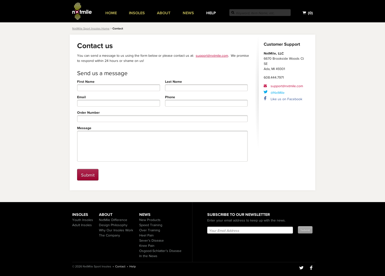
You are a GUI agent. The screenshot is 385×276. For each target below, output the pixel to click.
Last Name (173, 81)
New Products (150, 220)
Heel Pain (146, 235)
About (163, 13)
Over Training (149, 230)
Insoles (137, 13)
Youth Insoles (82, 220)
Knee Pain (146, 246)
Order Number (88, 112)
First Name (86, 81)
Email (81, 97)
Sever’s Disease (151, 240)
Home (111, 13)
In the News (148, 256)
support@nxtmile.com (212, 55)
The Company (109, 235)
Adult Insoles (82, 225)
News (188, 13)
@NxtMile (278, 93)
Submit (88, 175)
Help (211, 13)
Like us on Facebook (286, 99)
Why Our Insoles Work (116, 230)
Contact (120, 266)
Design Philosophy (113, 225)
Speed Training (150, 225)
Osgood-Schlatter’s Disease (160, 251)
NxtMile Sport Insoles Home (91, 28)
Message (84, 128)
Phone (170, 97)
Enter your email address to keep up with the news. (246, 220)
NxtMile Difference (113, 220)
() (307, 13)
